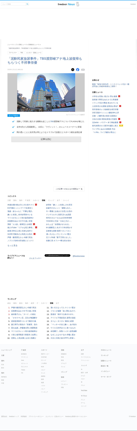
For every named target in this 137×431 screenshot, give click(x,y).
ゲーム (83, 403)
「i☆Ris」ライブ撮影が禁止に (104, 132)
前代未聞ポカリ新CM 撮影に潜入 (105, 126)
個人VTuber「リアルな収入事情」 (20, 227)
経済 (32, 303)
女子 (58, 200)
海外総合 (4, 377)
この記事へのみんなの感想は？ (68, 189)
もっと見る (12, 245)
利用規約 (24, 416)
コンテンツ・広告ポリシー (54, 416)
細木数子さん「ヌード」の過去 (23, 314)
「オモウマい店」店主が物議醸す (24, 318)
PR (22, 373)
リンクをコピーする (83, 69)
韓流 (62, 360)
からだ (83, 375)
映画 (62, 377)
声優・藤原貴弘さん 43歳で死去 (20, 237)
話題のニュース (106, 361)
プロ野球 (44, 363)
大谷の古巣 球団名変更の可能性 (104, 119)
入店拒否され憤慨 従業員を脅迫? (105, 106)
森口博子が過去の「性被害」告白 (24, 324)
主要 (9, 200)
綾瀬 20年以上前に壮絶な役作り (20, 231)
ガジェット (24, 363)
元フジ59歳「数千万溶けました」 (59, 237)
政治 (20, 303)
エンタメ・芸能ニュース (33, 52)
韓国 (2, 380)
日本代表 (44, 357)
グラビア (64, 363)
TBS (21, 52)
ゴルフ (43, 370)
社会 (2, 364)
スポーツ (36, 200)
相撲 (42, 382)
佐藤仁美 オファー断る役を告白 (58, 241)
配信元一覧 (104, 366)
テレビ (63, 366)
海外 (20, 200)
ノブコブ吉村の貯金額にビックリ (20, 241)
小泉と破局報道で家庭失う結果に (24, 335)
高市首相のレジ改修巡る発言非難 (105, 109)
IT (37, 303)
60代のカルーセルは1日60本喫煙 (59, 218)
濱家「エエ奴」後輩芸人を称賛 (19, 224)
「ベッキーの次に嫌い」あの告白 (64, 324)
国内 (15, 200)
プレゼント (64, 384)
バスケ (43, 385)
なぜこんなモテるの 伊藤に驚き (63, 335)
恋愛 (82, 354)
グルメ (83, 385)
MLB (42, 366)
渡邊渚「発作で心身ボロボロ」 (63, 314)
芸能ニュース (23, 44)
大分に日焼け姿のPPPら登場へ (63, 338)
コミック (83, 406)
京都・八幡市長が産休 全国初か (104, 116)
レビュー (64, 381)
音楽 (62, 357)
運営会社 (4, 416)
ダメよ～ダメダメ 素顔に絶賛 (62, 321)
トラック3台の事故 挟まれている (105, 103)
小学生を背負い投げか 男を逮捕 (104, 96)
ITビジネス (24, 366)
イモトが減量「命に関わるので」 (64, 311)
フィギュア (44, 392)
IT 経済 (27, 200)
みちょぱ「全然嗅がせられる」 (58, 224)
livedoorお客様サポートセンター (76, 416)
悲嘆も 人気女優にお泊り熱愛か (23, 338)
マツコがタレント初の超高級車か (20, 218)
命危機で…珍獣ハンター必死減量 (64, 331)
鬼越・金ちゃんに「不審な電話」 (20, 211)
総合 (9, 303)
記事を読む (46, 139)
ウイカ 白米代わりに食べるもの (63, 328)
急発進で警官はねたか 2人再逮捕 (105, 100)
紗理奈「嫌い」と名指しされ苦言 (59, 205)
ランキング (104, 355)
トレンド (66, 200)
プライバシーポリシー (36, 416)
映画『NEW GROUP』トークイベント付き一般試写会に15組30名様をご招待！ (110, 85)
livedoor (133, 4)
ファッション (85, 360)
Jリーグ (43, 360)
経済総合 (24, 354)
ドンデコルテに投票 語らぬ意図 (58, 215)
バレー (43, 389)
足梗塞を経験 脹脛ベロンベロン (58, 231)
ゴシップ (51, 200)
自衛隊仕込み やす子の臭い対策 (19, 221)
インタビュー (105, 371)
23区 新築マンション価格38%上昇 (105, 113)
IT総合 (23, 370)
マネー (83, 379)
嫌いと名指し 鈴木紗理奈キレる (19, 215)
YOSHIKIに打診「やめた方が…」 (59, 221)
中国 (2, 383)
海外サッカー (45, 354)
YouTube (84, 390)
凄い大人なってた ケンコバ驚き (58, 234)
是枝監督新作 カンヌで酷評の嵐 (23, 321)
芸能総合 (64, 354)
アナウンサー (13, 52)
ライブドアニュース (66, 4)
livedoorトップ (14, 416)
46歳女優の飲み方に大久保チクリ (20, 205)
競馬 (42, 379)
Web (22, 360)
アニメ (83, 399)
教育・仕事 (84, 372)
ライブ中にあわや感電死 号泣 (103, 129)
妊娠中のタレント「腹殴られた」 (59, 208)
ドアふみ (77, 4)
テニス (43, 373)
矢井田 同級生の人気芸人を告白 (19, 234)
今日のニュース (106, 350)
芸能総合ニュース (33, 44)
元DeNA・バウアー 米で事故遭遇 (105, 122)
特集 (62, 387)
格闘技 (43, 376)
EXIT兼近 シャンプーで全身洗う (20, 208)
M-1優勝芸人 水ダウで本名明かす (59, 227)
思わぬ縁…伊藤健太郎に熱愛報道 (24, 328)
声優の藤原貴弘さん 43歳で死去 (23, 308)
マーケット (24, 357)
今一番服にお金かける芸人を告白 (59, 211)
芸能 (43, 200)
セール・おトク (106, 377)
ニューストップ (12, 44)
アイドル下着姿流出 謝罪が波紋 (63, 318)
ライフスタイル (86, 357)
